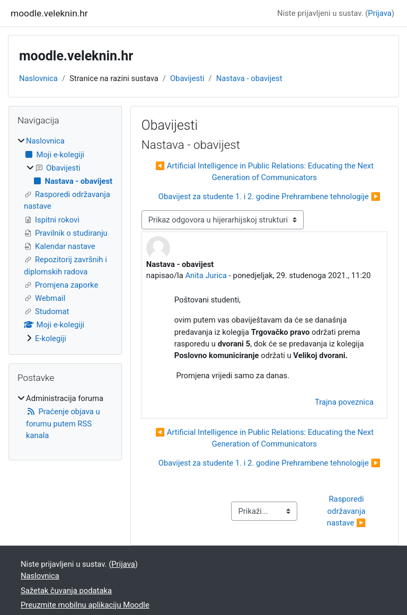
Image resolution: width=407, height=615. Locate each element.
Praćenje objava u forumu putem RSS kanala (63, 423)
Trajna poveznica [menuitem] (344, 402)
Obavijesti (187, 78)
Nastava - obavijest (249, 78)
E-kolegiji (50, 338)
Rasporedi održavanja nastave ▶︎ (347, 510)
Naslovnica (38, 78)
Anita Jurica (206, 275)
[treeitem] (65, 239)
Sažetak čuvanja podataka (66, 590)
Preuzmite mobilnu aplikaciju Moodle (85, 605)
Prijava (380, 13)
